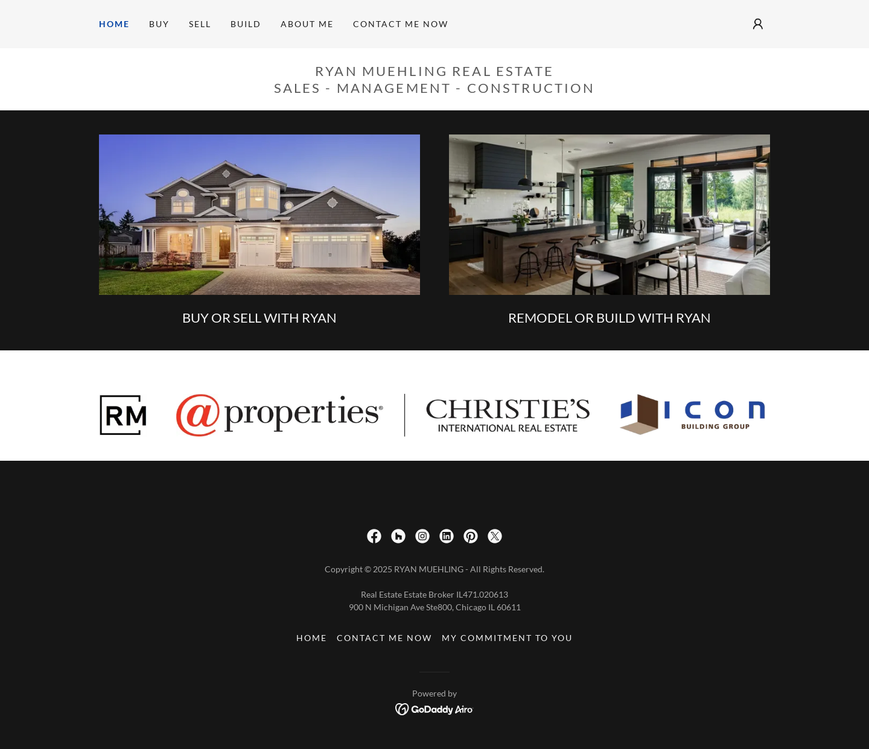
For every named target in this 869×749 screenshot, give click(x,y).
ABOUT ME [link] (307, 24)
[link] (374, 536)
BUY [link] (159, 24)
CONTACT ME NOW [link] (400, 24)
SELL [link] (200, 24)
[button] (758, 24)
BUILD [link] (246, 24)
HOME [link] (114, 24)
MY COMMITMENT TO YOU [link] (507, 638)
